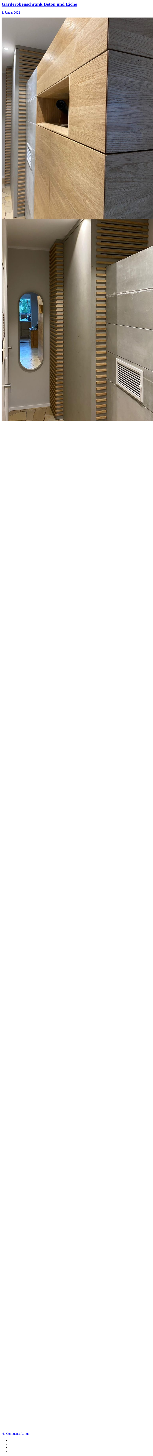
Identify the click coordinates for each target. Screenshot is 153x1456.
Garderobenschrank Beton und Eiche (39, 4)
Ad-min (25, 1433)
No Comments (11, 1433)
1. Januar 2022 (11, 12)
